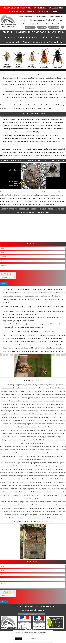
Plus (62, 27)
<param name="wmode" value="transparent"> (33, 228)
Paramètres (33, 638)
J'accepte (19, 638)
